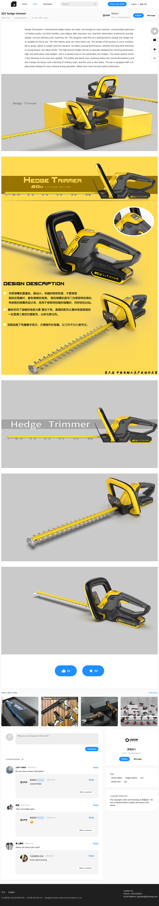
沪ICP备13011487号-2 (34, 898)
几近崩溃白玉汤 (36, 856)
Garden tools (116, 782)
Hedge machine (131, 778)
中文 (3, 892)
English (11, 892)
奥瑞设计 (115, 13)
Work (35, 4)
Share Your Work (117, 4)
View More (153, 693)
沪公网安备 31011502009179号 (13, 898)
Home (24, 4)
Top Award (47, 4)
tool (125, 782)
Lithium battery (116, 778)
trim (142, 778)
